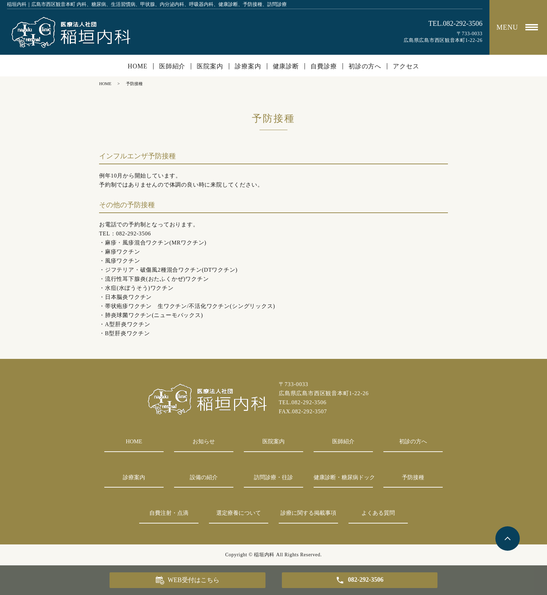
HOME (138, 66)
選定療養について (238, 513)
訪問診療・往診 (273, 477)
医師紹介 (172, 66)
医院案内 (210, 66)
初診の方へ (365, 66)
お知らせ (204, 441)
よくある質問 (378, 513)
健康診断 (286, 66)
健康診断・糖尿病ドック (343, 477)
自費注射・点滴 (168, 513)
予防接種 (413, 477)
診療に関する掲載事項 (308, 513)
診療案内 (248, 66)
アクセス (406, 66)
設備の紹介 (204, 477)
